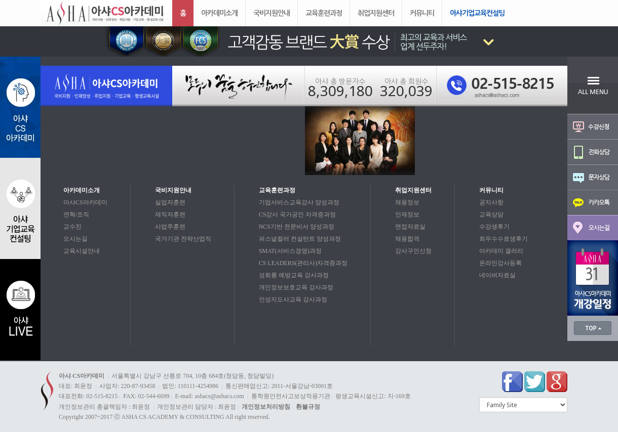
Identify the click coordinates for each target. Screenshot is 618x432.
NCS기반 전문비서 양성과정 (296, 226)
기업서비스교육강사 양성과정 (299, 202)
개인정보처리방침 (266, 406)
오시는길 (75, 238)
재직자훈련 (170, 214)
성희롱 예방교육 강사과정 (294, 275)
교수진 (72, 226)
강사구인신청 (413, 250)
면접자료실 (410, 226)
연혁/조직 (76, 214)
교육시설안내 (81, 250)
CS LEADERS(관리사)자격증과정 (303, 263)
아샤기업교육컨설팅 (477, 13)
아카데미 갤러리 (501, 250)
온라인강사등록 (500, 263)
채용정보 (407, 202)
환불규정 (308, 406)
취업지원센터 (376, 13)
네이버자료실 (497, 275)
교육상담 (491, 214)
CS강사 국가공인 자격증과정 (297, 214)
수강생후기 (494, 226)
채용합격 (407, 238)
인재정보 (407, 214)
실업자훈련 (170, 202)
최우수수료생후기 (503, 238)
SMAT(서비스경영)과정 (290, 250)
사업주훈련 (170, 226)
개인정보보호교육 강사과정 (296, 287)
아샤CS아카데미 (85, 202)
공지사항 (491, 202)
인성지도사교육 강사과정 (293, 299)
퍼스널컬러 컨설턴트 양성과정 (300, 238)
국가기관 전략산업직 (183, 238)
